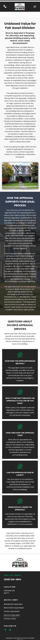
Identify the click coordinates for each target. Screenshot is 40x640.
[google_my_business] (10, 623)
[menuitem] (20, 597)
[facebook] (5, 623)
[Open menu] (34, 5)
